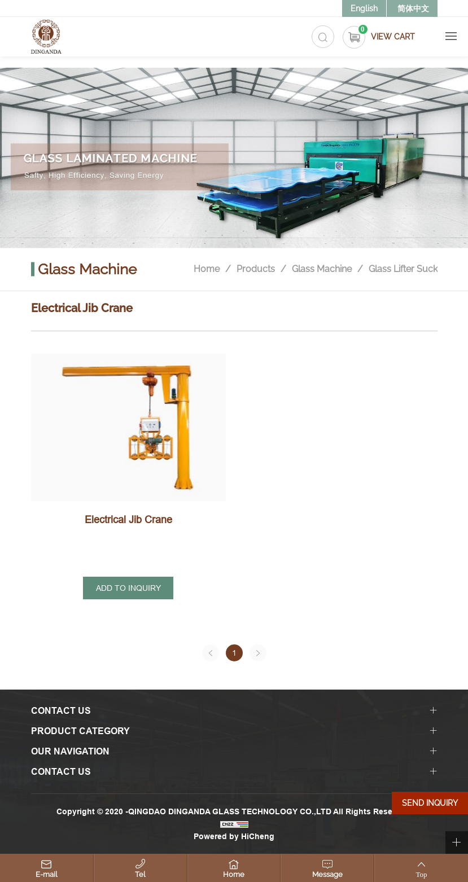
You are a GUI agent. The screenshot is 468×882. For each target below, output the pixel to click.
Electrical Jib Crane (128, 519)
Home (207, 269)
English (364, 8)
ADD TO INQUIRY (128, 588)
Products (256, 269)
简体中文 (413, 8)
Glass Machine (322, 269)
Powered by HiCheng (234, 836)
